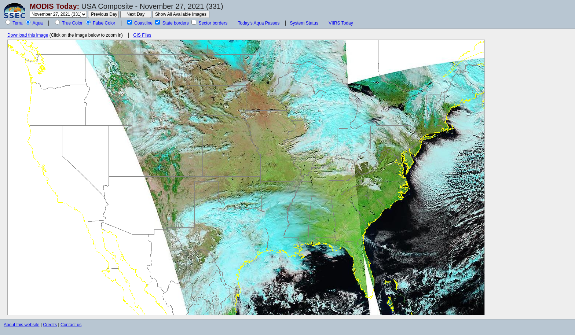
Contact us (71, 324)
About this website (21, 324)
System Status (304, 23)
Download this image (27, 35)
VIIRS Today (341, 23)
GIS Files (142, 35)
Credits (50, 324)
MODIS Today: (54, 6)
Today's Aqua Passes (258, 23)
